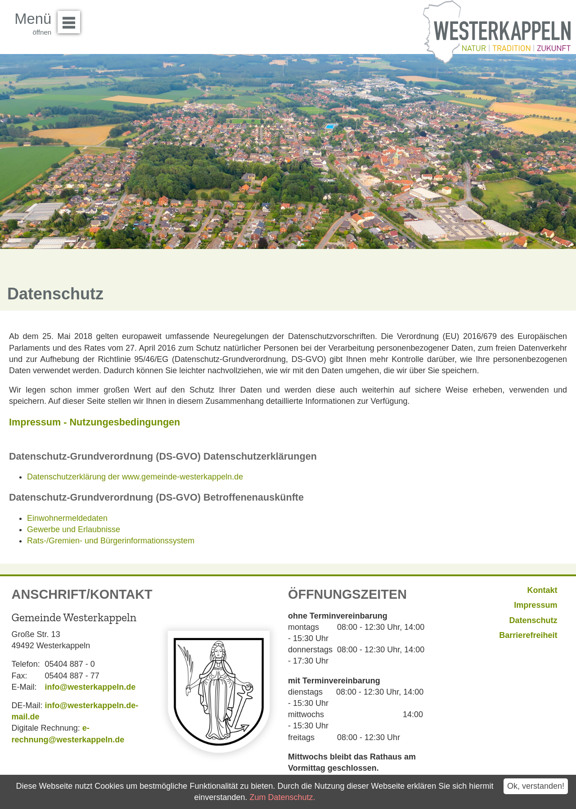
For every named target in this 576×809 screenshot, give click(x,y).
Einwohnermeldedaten (67, 518)
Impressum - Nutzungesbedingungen (94, 422)
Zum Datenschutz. (282, 797)
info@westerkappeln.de (90, 686)
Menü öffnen (71, 19)
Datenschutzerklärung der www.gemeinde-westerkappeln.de (135, 476)
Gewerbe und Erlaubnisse (73, 529)
